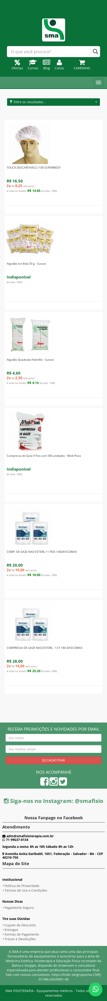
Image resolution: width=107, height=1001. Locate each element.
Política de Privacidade (22, 886)
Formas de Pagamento (22, 934)
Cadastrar (53, 760)
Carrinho (82, 65)
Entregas (11, 930)
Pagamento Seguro (19, 907)
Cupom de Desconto (20, 925)
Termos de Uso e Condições (26, 890)
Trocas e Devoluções (20, 939)
